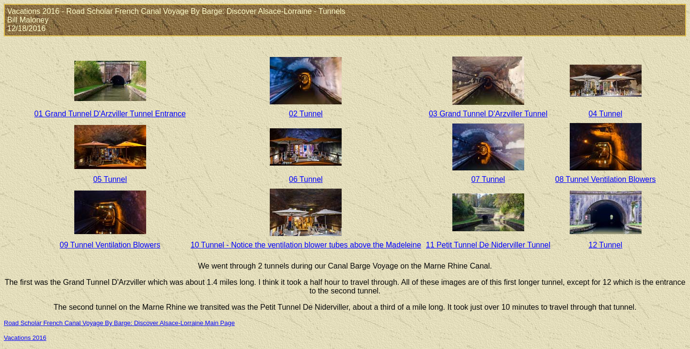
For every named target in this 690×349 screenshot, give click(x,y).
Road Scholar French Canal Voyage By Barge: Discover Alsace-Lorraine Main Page (119, 322)
